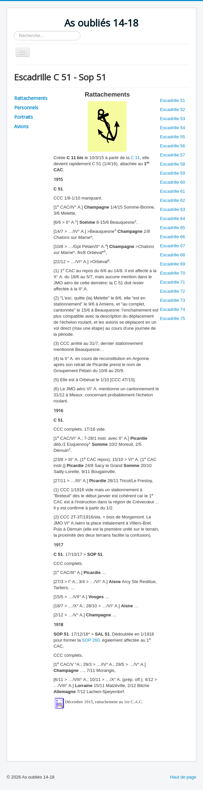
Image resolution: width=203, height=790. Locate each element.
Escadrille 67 (172, 245)
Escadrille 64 (172, 218)
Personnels (26, 107)
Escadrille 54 (172, 127)
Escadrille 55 (172, 136)
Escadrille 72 (172, 291)
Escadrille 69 (172, 263)
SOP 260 (91, 640)
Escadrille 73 (172, 300)
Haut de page (183, 777)
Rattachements (30, 98)
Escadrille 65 (172, 227)
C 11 (135, 157)
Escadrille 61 (172, 191)
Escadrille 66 (172, 236)
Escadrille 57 (172, 154)
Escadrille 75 (172, 318)
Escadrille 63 (172, 209)
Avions (21, 126)
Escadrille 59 (172, 173)
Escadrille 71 (172, 282)
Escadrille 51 (172, 100)
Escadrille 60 (172, 182)
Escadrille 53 (172, 118)
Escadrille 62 (172, 200)
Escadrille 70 (172, 273)
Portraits (23, 117)
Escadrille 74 (172, 309)
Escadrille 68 (172, 254)
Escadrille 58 (172, 164)
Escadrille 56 (172, 145)
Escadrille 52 (172, 109)
